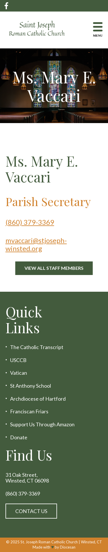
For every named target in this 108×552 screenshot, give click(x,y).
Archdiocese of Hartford (38, 399)
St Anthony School (30, 386)
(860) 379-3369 (29, 222)
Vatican (18, 373)
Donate (18, 437)
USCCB (18, 360)
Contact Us (31, 511)
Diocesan (67, 547)
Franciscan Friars (29, 411)
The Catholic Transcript (36, 347)
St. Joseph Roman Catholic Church (49, 542)
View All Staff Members (54, 268)
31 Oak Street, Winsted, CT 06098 (27, 478)
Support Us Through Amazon (42, 424)
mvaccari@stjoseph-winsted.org (36, 244)
